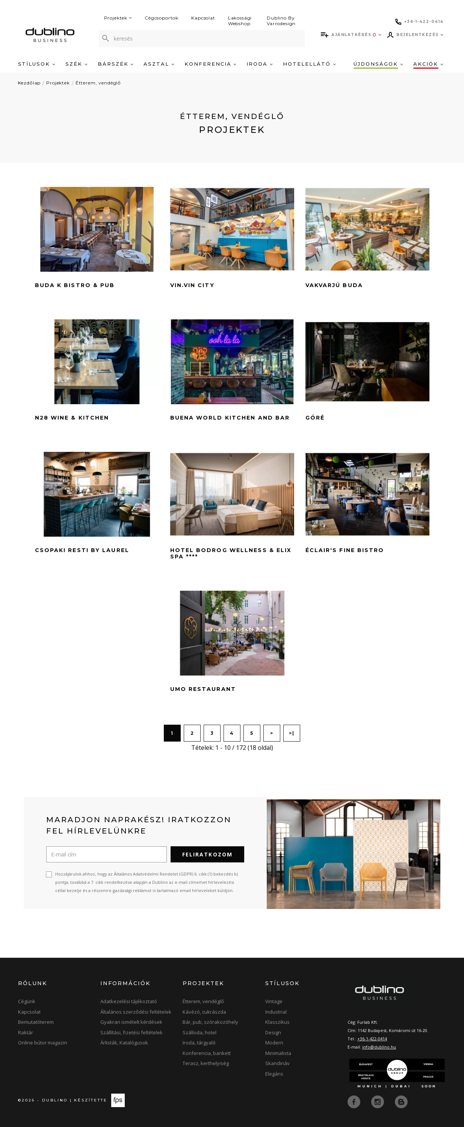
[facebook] (355, 1101)
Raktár (25, 1032)
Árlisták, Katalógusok (124, 1042)
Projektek (118, 18)
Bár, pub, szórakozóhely (210, 1022)
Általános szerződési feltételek (135, 1011)
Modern (274, 1042)
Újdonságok (378, 64)
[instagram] (378, 1101)
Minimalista (278, 1053)
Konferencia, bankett (207, 1053)
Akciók (428, 64)
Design (273, 1032)
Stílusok (37, 64)
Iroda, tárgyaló (199, 1042)
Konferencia (210, 64)
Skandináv (277, 1063)
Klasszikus (277, 1022)
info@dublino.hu (379, 1047)
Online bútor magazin (42, 1042)
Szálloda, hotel (199, 1032)
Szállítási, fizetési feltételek (131, 1032)
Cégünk (26, 1001)
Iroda (259, 64)
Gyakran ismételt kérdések (131, 1022)
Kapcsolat (203, 18)
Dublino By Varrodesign (281, 20)
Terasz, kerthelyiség (206, 1063)
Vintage (274, 1001)
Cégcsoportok (161, 18)
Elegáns (274, 1073)
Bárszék (116, 64)
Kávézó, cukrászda (204, 1011)
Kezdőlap (29, 83)
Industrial (276, 1011)
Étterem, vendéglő (98, 83)
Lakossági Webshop (240, 20)
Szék (76, 64)
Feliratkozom (207, 854)
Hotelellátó (309, 64)
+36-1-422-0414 (372, 1038)
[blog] (401, 1101)
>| (292, 733)
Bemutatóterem (36, 1022)
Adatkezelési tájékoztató (128, 1001)
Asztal (159, 64)
